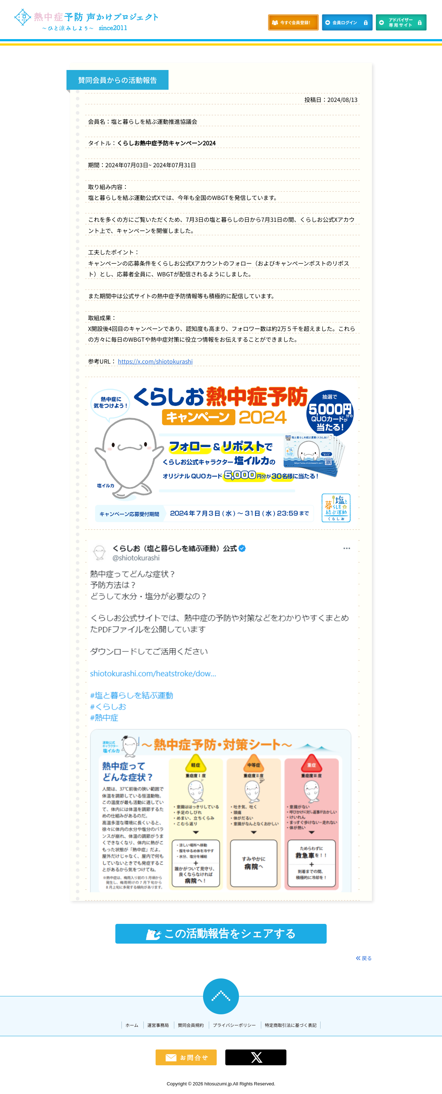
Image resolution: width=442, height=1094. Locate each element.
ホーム (131, 1025)
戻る (364, 958)
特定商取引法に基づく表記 (291, 1025)
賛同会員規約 (191, 1025)
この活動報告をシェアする (221, 933)
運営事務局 (158, 1025)
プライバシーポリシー (234, 1025)
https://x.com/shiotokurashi (155, 361)
